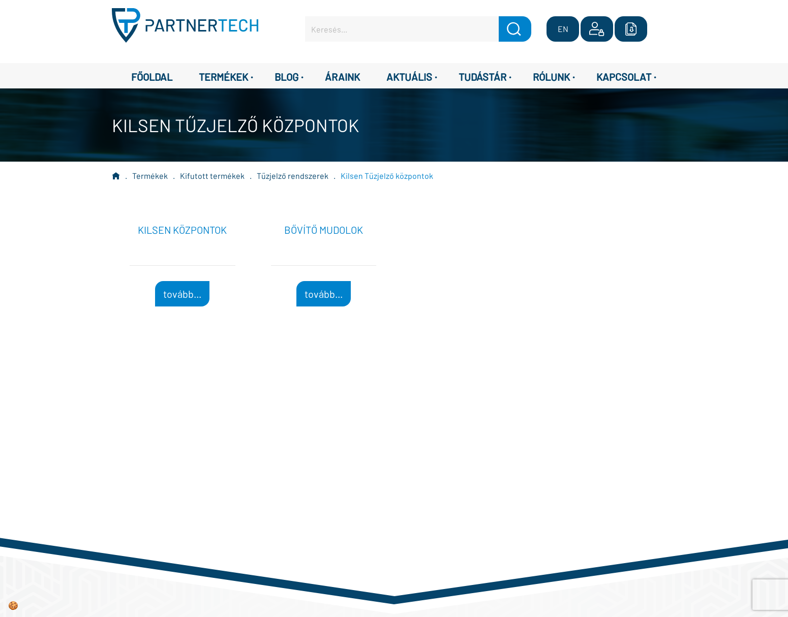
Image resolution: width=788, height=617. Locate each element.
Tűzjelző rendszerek (292, 175)
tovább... (182, 294)
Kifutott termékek (212, 175)
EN (563, 29)
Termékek (150, 175)
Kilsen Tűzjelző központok (387, 175)
